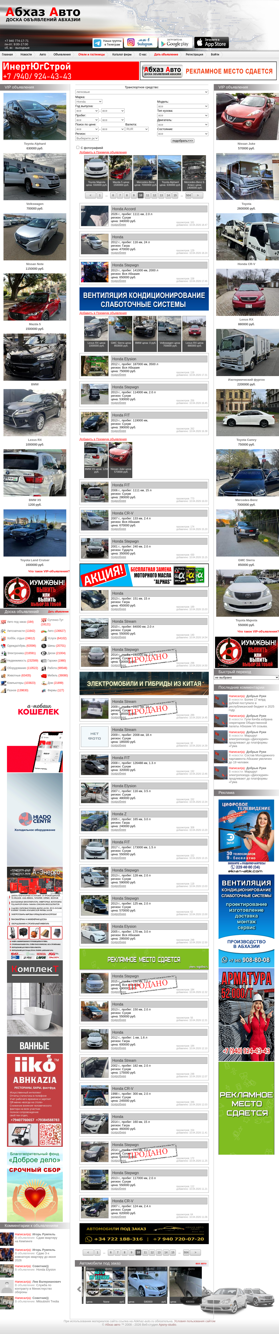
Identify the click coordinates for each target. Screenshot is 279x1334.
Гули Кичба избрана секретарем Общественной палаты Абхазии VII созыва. (250, 723)
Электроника (21, 653)
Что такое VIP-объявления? (49, 571)
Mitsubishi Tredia (47, 1301)
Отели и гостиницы (91, 54)
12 (154, 195)
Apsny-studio (167, 1324)
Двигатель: (164, 120)
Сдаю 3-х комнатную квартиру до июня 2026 (35, 1257)
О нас (142, 54)
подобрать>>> (183, 140)
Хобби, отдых (21, 638)
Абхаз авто (113, 1324)
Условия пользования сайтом (194, 1321)
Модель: (163, 101)
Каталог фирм (121, 54)
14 (168, 195)
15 (175, 195)
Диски (57, 653)
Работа (57, 668)
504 (188, 195)
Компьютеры (21, 683)
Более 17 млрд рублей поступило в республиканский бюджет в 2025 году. (251, 705)
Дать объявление (166, 54)
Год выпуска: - (100, 108)
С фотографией (89, 148)
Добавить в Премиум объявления (103, 152)
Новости (26, 54)
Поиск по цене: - (100, 127)
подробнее (118, 224)
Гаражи (57, 660)
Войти (215, 54)
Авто (43, 54)
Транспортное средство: (142, 87)
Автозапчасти (21, 631)
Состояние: (165, 129)
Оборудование (22, 668)
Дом (55, 683)
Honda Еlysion (46, 1269)
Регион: (87, 136)
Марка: (88, 99)
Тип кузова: (165, 110)
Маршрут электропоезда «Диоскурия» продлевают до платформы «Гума (249, 741)
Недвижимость (22, 660)
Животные (19, 675)
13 (161, 195)
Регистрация (194, 54)
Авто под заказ (20, 621)
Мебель (58, 675)
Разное (17, 690)
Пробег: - (100, 118)
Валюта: (137, 127)
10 (140, 195)
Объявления (62, 54)
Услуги (57, 638)
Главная (7, 54)
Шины (57, 645)
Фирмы (56, 690)
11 (147, 195)
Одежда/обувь (21, 645)
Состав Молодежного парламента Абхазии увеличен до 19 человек (251, 759)
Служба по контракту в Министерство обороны (33, 1288)
